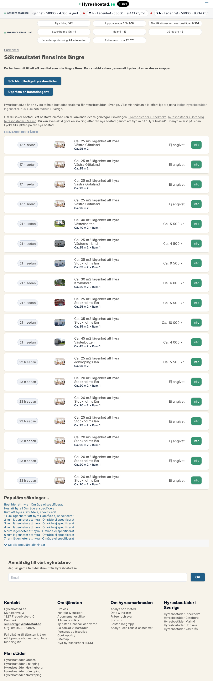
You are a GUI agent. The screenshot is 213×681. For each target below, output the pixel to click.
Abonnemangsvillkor (71, 616)
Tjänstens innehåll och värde (77, 624)
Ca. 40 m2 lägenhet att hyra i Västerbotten (97, 222)
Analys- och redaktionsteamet (132, 628)
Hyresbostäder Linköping (22, 663)
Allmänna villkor (68, 620)
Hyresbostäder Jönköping (22, 671)
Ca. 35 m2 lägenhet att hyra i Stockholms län (97, 261)
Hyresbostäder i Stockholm (147, 117)
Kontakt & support (70, 612)
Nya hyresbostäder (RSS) (75, 642)
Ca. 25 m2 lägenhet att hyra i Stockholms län (97, 301)
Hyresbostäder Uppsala (180, 625)
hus (23, 109)
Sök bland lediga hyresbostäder (32, 81)
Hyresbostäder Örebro (20, 660)
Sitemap (63, 639)
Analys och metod (123, 609)
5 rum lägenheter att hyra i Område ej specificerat (39, 531)
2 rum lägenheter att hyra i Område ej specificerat (39, 519)
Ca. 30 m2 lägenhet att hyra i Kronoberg (97, 281)
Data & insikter (121, 612)
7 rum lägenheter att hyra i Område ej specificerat (39, 538)
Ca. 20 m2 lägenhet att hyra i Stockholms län (97, 380)
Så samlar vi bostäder (72, 628)
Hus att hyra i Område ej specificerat (30, 508)
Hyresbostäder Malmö (179, 621)
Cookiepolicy (66, 635)
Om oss (62, 609)
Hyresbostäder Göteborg (181, 617)
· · (56, 13)
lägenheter (11, 109)
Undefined (11, 50)
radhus (44, 109)
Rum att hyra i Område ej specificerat (30, 512)
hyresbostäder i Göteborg (186, 117)
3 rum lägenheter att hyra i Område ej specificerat (39, 523)
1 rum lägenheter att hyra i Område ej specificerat (39, 516)
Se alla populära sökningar (26, 544)
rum (30, 109)
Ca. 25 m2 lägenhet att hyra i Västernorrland (97, 242)
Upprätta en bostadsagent (28, 92)
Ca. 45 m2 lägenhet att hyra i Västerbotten (97, 340)
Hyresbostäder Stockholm (182, 614)
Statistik (116, 620)
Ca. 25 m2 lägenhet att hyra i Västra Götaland (97, 143)
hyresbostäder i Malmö (20, 121)
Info (196, 145)
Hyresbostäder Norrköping (23, 675)
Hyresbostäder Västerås (181, 629)
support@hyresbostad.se (22, 624)
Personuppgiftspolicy (72, 631)
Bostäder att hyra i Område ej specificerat (33, 504)
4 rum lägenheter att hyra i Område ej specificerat (39, 527)
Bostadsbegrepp (122, 624)
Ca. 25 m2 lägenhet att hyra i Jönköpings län (97, 360)
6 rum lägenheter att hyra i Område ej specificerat (39, 534)
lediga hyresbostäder (192, 104)
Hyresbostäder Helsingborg (23, 667)
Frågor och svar (122, 616)
